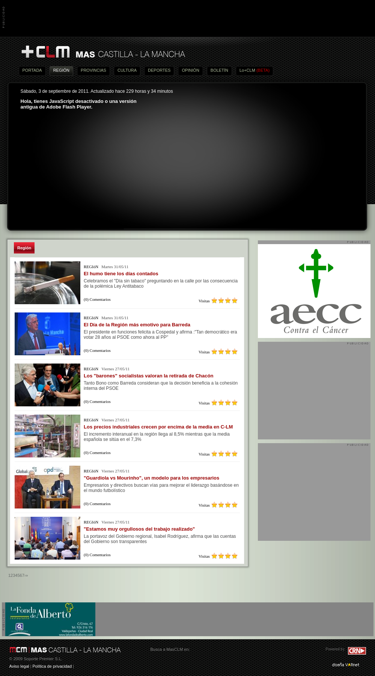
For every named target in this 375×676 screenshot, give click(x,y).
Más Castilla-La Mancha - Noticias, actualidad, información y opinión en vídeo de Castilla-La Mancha (103, 52)
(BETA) (263, 70)
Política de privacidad (52, 666)
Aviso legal (19, 666)
